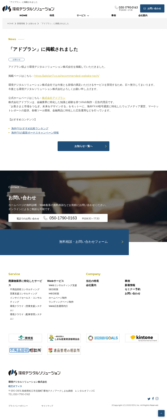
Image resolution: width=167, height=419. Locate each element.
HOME (23, 15)
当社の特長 (92, 281)
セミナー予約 (132, 289)
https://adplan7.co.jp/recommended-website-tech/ (66, 75)
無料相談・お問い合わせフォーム (83, 242)
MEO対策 (54, 293)
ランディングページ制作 (61, 301)
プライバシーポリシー (18, 406)
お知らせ (16, 59)
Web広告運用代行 (58, 306)
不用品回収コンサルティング (24, 289)
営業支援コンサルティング (23, 293)
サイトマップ (47, 406)
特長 (52, 15)
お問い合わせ (132, 293)
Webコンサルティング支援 (63, 285)
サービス (83, 15)
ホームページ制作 (58, 297)
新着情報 (130, 285)
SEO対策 (53, 289)
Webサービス (55, 281)
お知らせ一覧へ (83, 146)
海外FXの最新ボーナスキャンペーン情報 (35, 132)
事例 (113, 15)
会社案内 (142, 15)
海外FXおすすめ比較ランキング (29, 128)
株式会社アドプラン (53, 97)
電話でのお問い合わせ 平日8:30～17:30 (58, 218)
